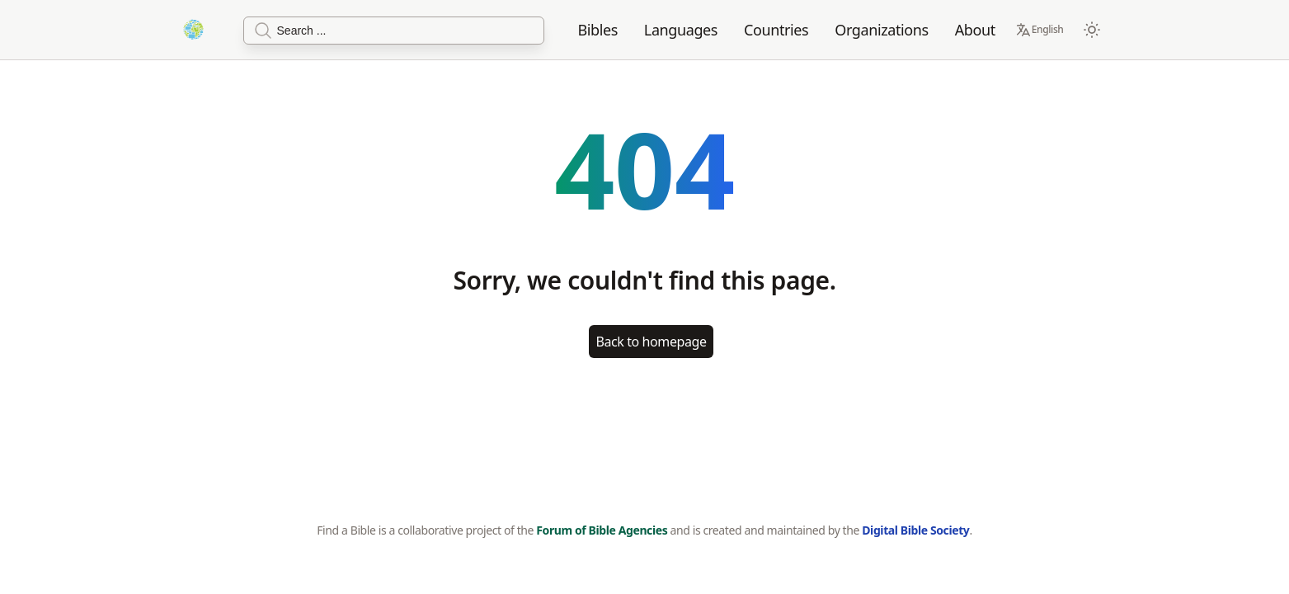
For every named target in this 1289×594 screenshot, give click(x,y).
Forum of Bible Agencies (601, 530)
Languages (680, 30)
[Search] (394, 30)
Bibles (597, 30)
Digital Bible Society (915, 530)
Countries (776, 30)
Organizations (881, 30)
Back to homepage (650, 341)
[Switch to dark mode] (1092, 30)
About (975, 30)
